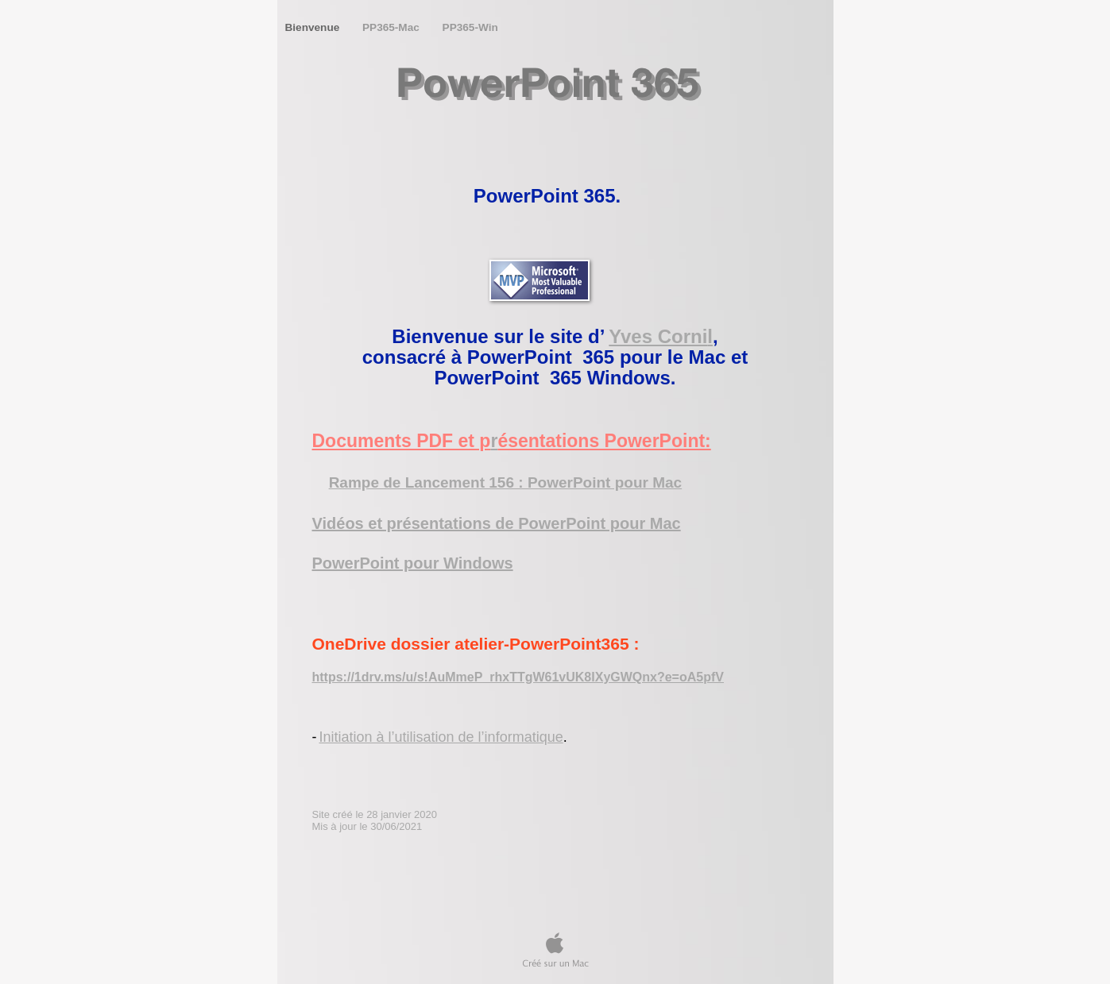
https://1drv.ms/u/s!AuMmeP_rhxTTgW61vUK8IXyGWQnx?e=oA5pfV (518, 677)
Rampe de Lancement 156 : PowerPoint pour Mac (506, 482)
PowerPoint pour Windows (412, 563)
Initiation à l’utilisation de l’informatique (441, 737)
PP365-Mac (392, 27)
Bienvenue (314, 27)
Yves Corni (658, 336)
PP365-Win (470, 27)
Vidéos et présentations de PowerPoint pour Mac (496, 523)
